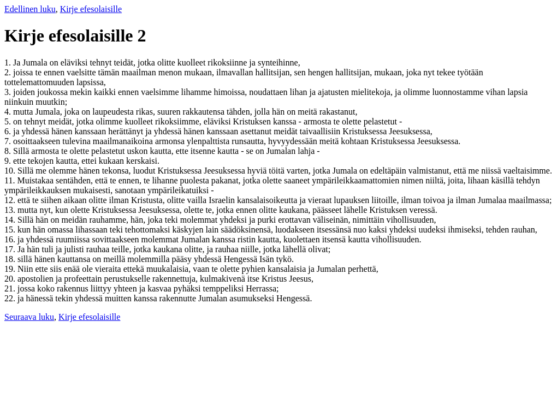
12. (10, 200)
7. (8, 141)
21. (10, 288)
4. (8, 111)
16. (10, 239)
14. (10, 219)
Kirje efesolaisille (91, 9)
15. (10, 229)
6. (8, 131)
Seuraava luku (29, 316)
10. (10, 170)
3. (8, 92)
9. (8, 160)
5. (8, 121)
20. (10, 278)
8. (8, 151)
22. (10, 298)
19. (10, 268)
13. (10, 210)
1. (8, 62)
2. (8, 72)
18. (10, 259)
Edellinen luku (30, 9)
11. (10, 180)
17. (10, 249)
